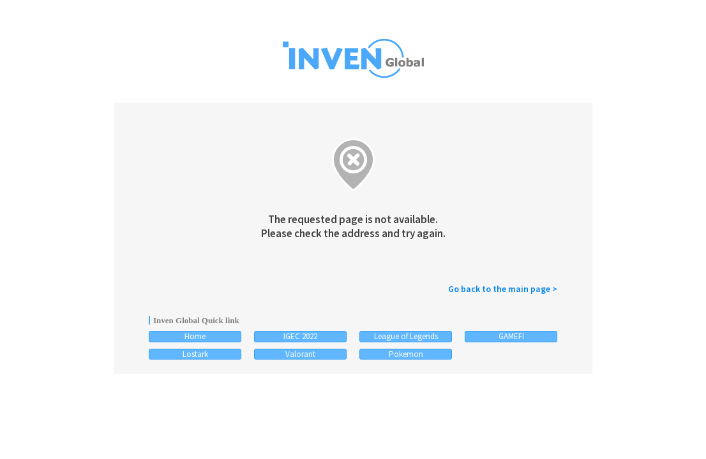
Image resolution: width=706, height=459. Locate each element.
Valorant (300, 354)
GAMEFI (511, 336)
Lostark (195, 354)
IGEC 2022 (300, 336)
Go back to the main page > (502, 289)
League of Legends (406, 336)
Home (195, 336)
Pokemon (406, 354)
